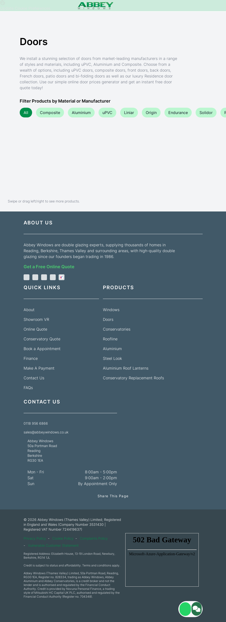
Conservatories (116, 329)
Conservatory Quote (42, 338)
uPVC (107, 112)
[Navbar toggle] (220, 6)
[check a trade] (61, 277)
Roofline (110, 338)
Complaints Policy (94, 538)
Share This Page (113, 496)
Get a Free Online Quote (49, 266)
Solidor (206, 112)
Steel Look (112, 358)
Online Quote (35, 329)
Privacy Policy (35, 538)
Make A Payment (39, 368)
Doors (108, 319)
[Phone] (6, 5)
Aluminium (81, 112)
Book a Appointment (42, 348)
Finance (31, 358)
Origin (151, 112)
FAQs (28, 387)
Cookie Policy (62, 538)
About (29, 309)
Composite (50, 112)
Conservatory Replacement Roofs (133, 377)
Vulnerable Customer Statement (53, 545)
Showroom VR (36, 319)
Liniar (129, 112)
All (26, 112)
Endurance (178, 112)
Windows (111, 309)
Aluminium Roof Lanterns (125, 368)
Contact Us (34, 377)
